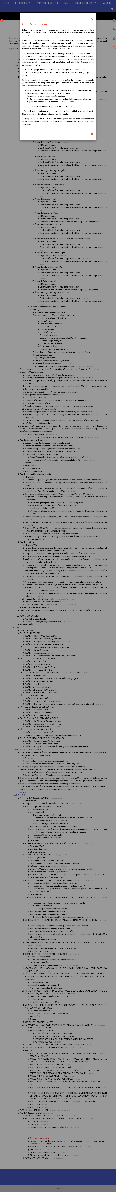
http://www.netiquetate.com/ (61, 106)
